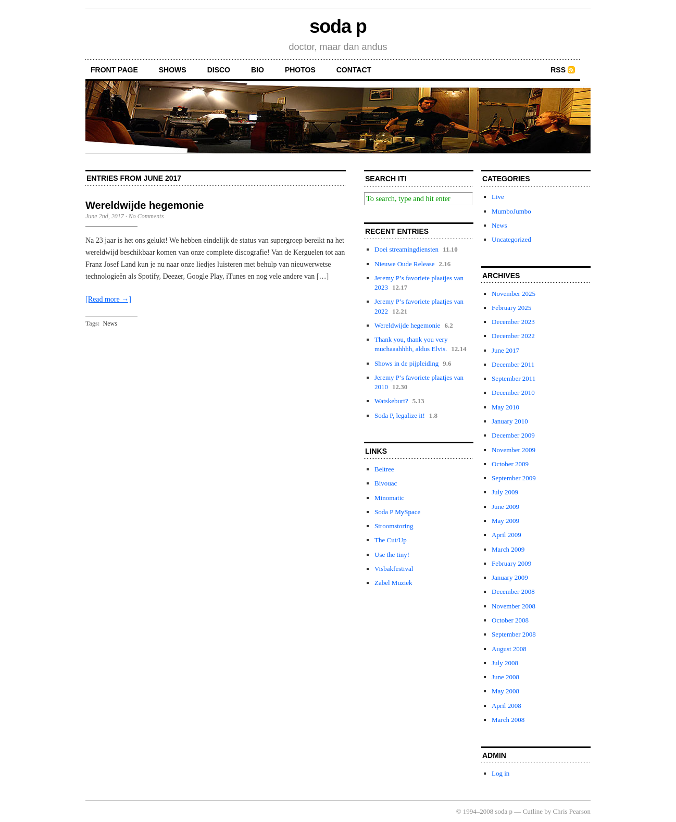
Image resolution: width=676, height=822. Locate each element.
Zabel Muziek (393, 583)
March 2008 (508, 720)
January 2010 (510, 421)
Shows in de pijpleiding (406, 363)
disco (218, 70)
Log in (500, 773)
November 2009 (513, 450)
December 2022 (513, 336)
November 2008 (513, 606)
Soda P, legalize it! (399, 415)
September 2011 (513, 378)
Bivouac (385, 483)
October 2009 (510, 464)
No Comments (146, 216)
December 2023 (513, 322)
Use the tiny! (391, 554)
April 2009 (506, 535)
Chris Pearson (572, 811)
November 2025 (513, 293)
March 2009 (508, 549)
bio (257, 70)
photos (300, 70)
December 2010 (513, 392)
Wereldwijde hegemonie (144, 205)
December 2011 (513, 364)
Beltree (384, 469)
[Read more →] (108, 299)
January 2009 (510, 577)
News (110, 323)
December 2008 (513, 591)
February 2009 (511, 563)
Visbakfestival (393, 568)
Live (498, 197)
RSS (558, 70)
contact (353, 70)
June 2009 (505, 506)
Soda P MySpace (397, 512)
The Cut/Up (390, 540)
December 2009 (513, 435)
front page (114, 70)
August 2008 (509, 649)
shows (172, 70)
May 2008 (505, 691)
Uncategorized (511, 239)
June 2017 (505, 350)
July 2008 (505, 663)
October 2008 (510, 620)
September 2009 (514, 478)
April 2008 (506, 705)
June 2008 (505, 677)
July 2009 (505, 492)
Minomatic (389, 498)
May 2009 (505, 521)
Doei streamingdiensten (406, 249)
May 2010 (505, 407)
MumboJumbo (511, 211)
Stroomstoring (393, 526)
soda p (338, 26)
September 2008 (514, 634)
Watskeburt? (391, 401)
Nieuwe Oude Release (404, 264)
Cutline (533, 811)
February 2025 (511, 308)
